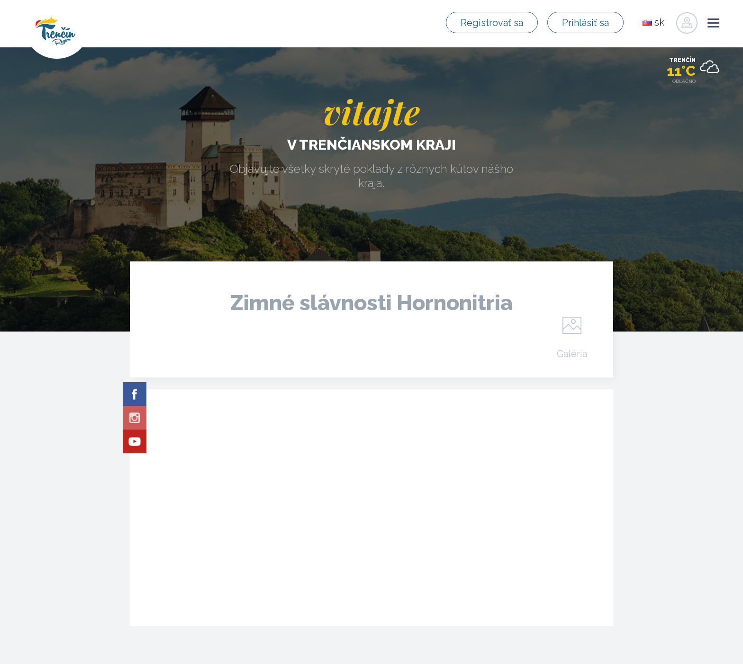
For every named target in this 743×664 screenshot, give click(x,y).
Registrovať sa (492, 22)
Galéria (572, 353)
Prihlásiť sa (585, 22)
